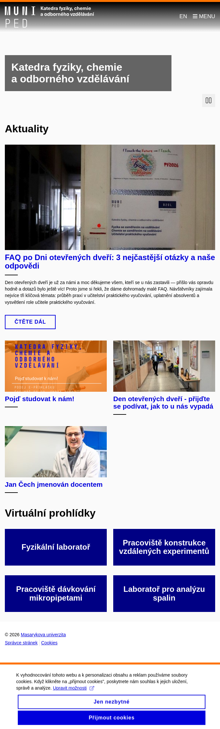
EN (183, 16)
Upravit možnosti (73, 692)
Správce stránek (21, 642)
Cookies (49, 642)
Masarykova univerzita (43, 634)
